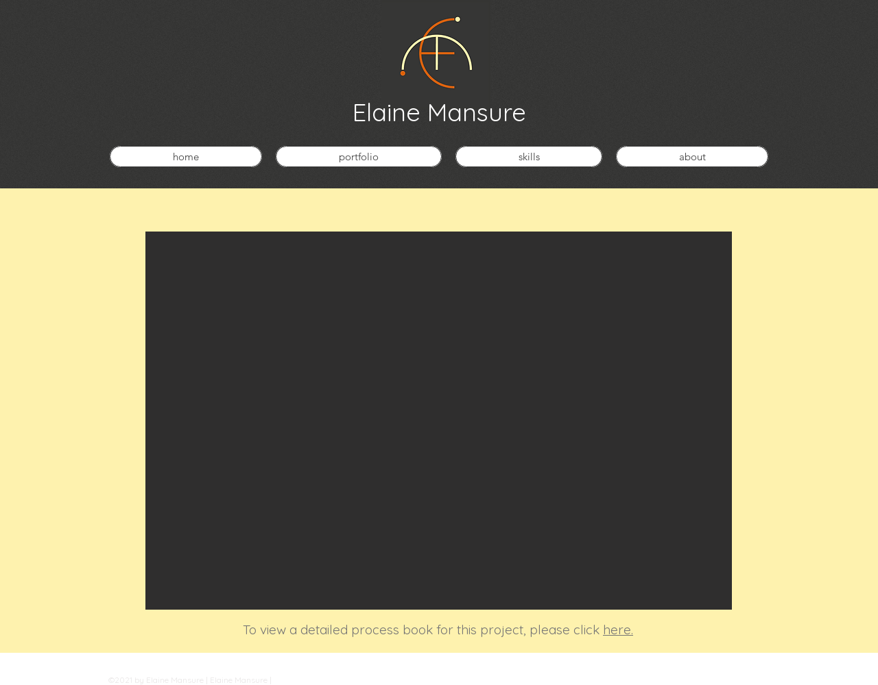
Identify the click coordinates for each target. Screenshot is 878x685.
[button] (438, 421)
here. (618, 629)
